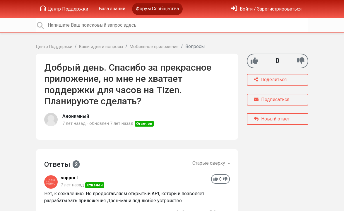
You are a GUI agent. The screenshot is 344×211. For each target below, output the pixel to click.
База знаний (112, 8)
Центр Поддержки (64, 8)
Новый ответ (272, 119)
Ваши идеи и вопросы (101, 46)
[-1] (300, 61)
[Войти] (266, 9)
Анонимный (75, 116)
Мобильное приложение (154, 46)
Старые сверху (209, 163)
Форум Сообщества (157, 8)
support (69, 178)
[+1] (254, 61)
